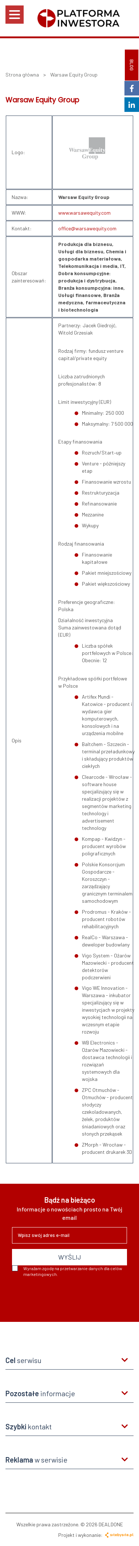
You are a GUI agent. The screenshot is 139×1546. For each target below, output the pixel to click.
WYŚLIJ (69, 1257)
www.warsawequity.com (84, 213)
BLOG (132, 65)
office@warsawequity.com (87, 228)
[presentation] (67, 1297)
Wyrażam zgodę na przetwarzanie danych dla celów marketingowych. (67, 1271)
